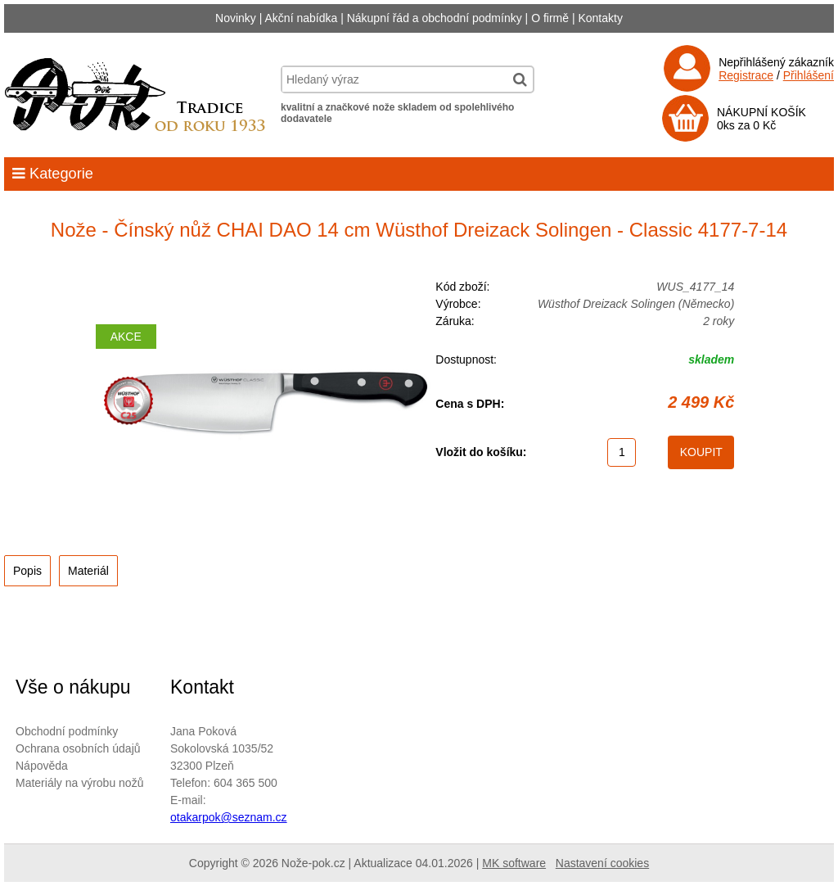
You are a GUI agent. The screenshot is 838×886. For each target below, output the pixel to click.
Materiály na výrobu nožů (79, 782)
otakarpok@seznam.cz (228, 817)
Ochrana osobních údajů (78, 748)
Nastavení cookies (602, 863)
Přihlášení (808, 75)
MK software (514, 863)
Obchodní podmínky (67, 731)
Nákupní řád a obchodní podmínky (434, 18)
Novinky (235, 18)
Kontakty (600, 18)
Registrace (746, 75)
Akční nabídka (301, 18)
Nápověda (42, 765)
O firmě (550, 18)
